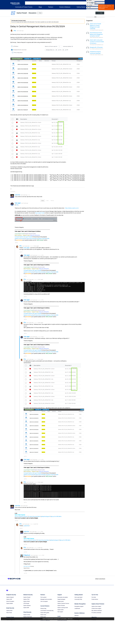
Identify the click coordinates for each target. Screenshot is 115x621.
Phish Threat (9, 614)
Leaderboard (77, 609)
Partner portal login (44, 620)
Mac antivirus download (97, 611)
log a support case (39, 214)
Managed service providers (46, 600)
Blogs (40, 7)
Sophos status (60, 611)
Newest (52, 202)
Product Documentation (31, 240)
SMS (48, 240)
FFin (15, 30)
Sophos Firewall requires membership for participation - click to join (58, 618)
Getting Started (81, 7)
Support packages (61, 600)
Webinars (77, 616)
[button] (92, 3)
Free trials (94, 598)
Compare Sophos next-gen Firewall (23, 238)
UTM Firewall (26, 604)
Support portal (60, 602)
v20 (90, 7)
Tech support (60, 613)
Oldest (42, 202)
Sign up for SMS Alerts (56, 518)
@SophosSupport (45, 518)
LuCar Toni (17, 196)
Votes (47, 202)
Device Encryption (10, 602)
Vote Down (17, 244)
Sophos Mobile (9, 604)
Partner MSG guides (44, 614)
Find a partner (43, 598)
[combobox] (57, 3)
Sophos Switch (26, 602)
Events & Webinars (64, 7)
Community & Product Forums (23, 7)
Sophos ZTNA (26, 600)
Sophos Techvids (42, 240)
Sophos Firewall (92, 2)
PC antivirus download (96, 614)
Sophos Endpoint (10, 598)
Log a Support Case (19, 235)
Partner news (43, 616)
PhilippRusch (27, 556)
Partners (50, 7)
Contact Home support (96, 609)
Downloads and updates (62, 598)
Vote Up (15, 244)
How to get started (78, 598)
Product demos (95, 600)
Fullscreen (81, 181)
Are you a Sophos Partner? (21, 518)
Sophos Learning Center (62, 609)
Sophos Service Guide (30, 235)
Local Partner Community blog (46, 611)
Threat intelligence (61, 620)
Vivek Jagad (18, 204)
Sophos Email (9, 611)
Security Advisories (35, 236)
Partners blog (43, 609)
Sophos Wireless (27, 606)
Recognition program (79, 607)
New (101, 13)
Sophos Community (20, 240)
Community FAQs (78, 600)
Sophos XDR (9, 600)
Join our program (44, 602)
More (40, 13)
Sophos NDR (26, 609)
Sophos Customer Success (63, 604)
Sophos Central (26, 616)
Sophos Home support (96, 607)
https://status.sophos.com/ (72, 209)
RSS (95, 17)
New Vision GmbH (27, 567)
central (90, 5)
